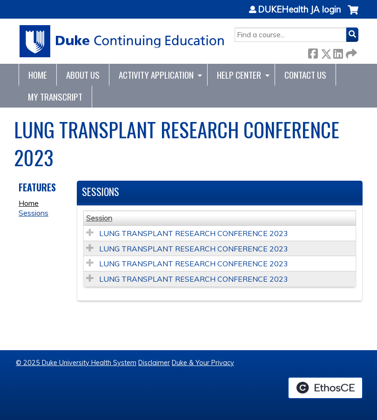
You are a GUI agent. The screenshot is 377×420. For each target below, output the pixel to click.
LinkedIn (338, 52)
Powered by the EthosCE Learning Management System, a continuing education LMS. (325, 388)
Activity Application (156, 74)
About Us (83, 74)
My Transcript (55, 96)
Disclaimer (154, 363)
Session (99, 218)
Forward (350, 52)
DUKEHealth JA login (299, 10)
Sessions (33, 212)
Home (37, 74)
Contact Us (305, 74)
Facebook (312, 52)
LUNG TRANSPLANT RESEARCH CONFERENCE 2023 (193, 233)
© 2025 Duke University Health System (76, 363)
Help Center (239, 74)
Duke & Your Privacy (203, 363)
